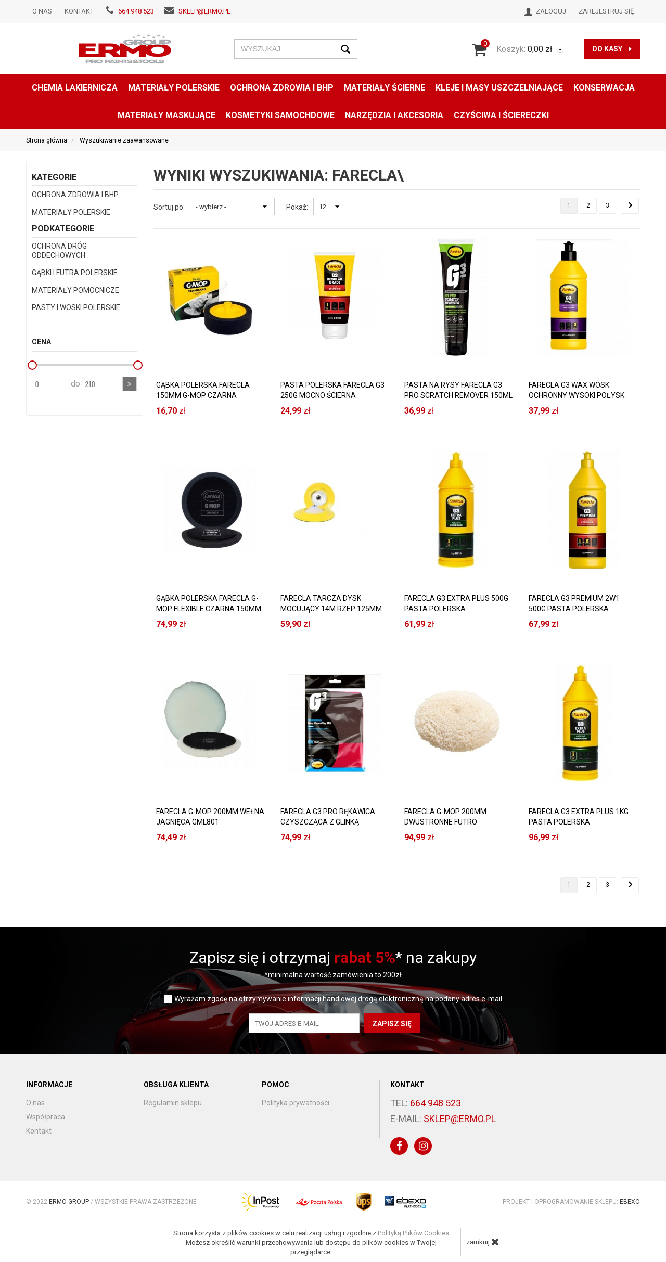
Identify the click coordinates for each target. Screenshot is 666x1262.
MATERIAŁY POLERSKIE (174, 87)
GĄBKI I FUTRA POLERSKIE (75, 272)
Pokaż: (297, 207)
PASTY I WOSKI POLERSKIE (76, 307)
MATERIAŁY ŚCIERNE (384, 87)
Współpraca (45, 1117)
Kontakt (79, 11)
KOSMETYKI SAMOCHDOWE (280, 115)
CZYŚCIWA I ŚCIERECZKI (501, 115)
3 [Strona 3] (607, 205)
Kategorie (54, 177)
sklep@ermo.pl (204, 11)
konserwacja (604, 87)
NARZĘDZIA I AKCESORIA (394, 115)
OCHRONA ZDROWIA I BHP (282, 87)
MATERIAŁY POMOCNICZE (75, 290)
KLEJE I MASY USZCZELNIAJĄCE (499, 87)
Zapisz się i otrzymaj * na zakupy (333, 957)
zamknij (482, 1242)
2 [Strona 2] (588, 205)
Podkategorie (63, 229)
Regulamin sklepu (173, 1103)
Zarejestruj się (606, 11)
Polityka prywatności (295, 1103)
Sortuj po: (169, 207)
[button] (129, 384)
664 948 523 (136, 11)
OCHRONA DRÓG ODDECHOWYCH (59, 251)
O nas (42, 11)
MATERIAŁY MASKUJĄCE (166, 115)
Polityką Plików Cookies (413, 1233)
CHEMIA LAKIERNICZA (75, 87)
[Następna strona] (630, 205)
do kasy (612, 49)
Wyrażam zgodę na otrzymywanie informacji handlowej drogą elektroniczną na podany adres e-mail (338, 999)
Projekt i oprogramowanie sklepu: (571, 1201)
